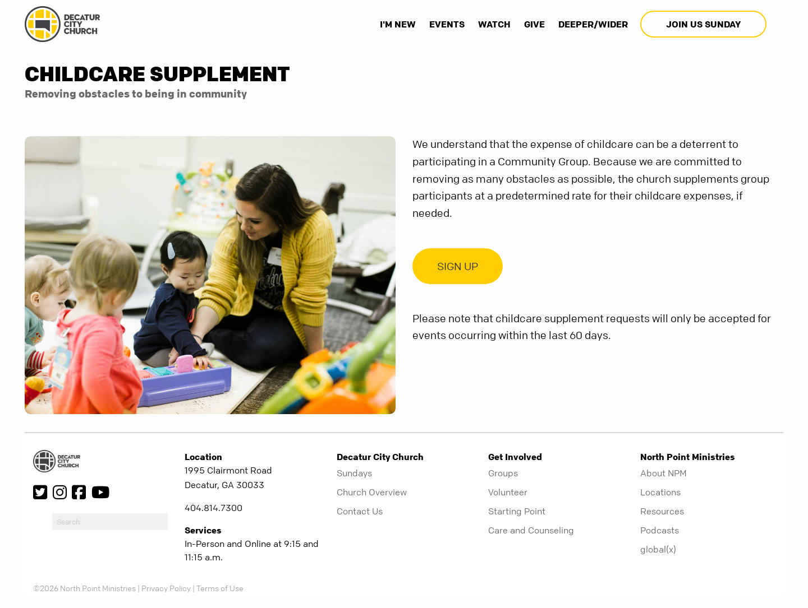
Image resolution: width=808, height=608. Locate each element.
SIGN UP (457, 266)
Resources (662, 511)
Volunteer (507, 492)
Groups (503, 473)
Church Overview (372, 492)
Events (447, 24)
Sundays (354, 473)
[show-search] (776, 24)
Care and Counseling (531, 530)
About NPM (663, 473)
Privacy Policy (166, 588)
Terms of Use (220, 588)
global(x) (658, 549)
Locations (660, 492)
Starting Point (516, 511)
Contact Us (360, 511)
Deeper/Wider (593, 24)
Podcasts (659, 530)
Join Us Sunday (703, 24)
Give (534, 24)
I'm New (398, 24)
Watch (494, 24)
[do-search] (110, 521)
